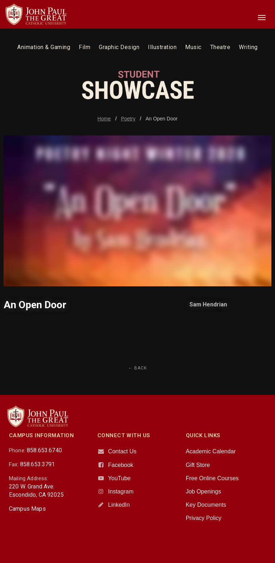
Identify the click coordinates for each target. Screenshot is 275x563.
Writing (248, 47)
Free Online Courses (212, 478)
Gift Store (198, 465)
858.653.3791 (37, 464)
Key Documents (206, 505)
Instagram (121, 491)
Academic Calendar (211, 451)
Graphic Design (119, 47)
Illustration (162, 47)
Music (193, 47)
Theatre (220, 47)
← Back (137, 368)
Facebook (120, 465)
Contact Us (122, 451)
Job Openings (203, 491)
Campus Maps (27, 508)
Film (84, 47)
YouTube (119, 478)
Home (104, 118)
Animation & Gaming (43, 47)
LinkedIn (119, 505)
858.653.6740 (44, 450)
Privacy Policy (204, 518)
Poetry (128, 118)
